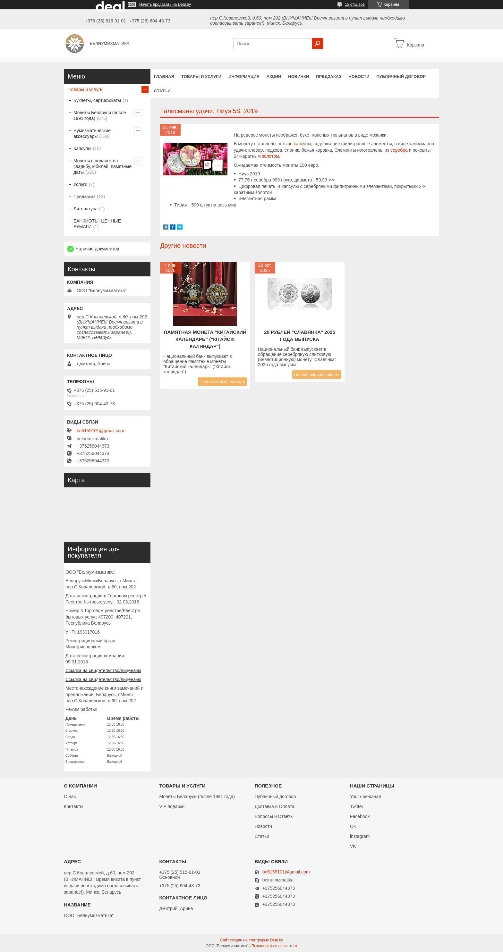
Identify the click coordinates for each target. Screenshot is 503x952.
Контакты (73, 806)
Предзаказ (328, 76)
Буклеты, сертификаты (97, 100)
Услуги (80, 184)
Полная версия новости (222, 381)
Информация (244, 76)
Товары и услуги (201, 76)
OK (353, 826)
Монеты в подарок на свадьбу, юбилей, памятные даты (102, 166)
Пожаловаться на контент (274, 946)
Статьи (162, 90)
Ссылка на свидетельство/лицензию (103, 670)
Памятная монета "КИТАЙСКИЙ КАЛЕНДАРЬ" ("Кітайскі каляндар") (205, 339)
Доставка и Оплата (274, 806)
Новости (358, 76)
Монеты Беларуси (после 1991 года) (99, 115)
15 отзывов (355, 4)
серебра (399, 150)
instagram (360, 836)
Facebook (360, 816)
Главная (164, 76)
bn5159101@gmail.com (100, 430)
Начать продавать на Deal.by (165, 4)
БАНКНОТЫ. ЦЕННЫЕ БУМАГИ (97, 223)
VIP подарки (171, 806)
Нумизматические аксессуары (92, 133)
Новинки (298, 76)
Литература (85, 208)
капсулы (302, 143)
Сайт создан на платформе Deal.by (251, 940)
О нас (70, 796)
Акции (274, 76)
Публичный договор (401, 76)
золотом (270, 156)
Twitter (356, 806)
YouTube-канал (365, 796)
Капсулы (82, 148)
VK (353, 846)
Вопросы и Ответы (274, 816)
